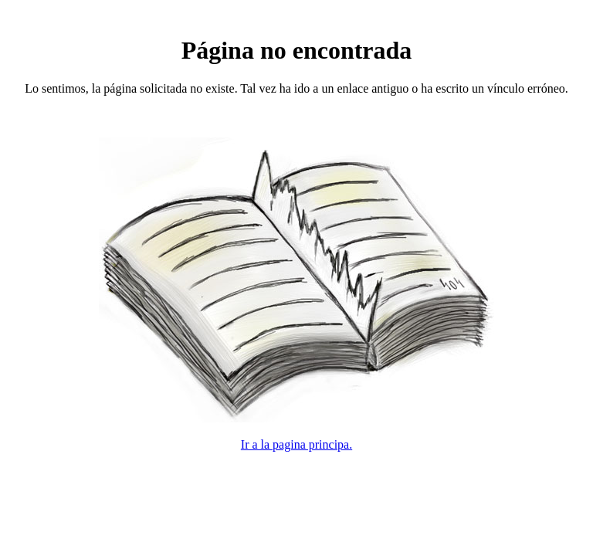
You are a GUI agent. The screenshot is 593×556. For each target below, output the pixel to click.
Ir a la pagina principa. (296, 444)
